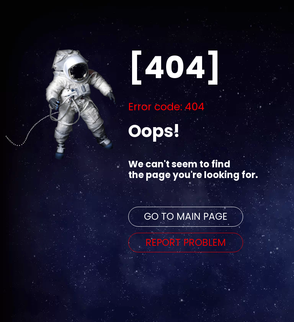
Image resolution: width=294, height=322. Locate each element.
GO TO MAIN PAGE (185, 216)
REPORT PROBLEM (185, 242)
